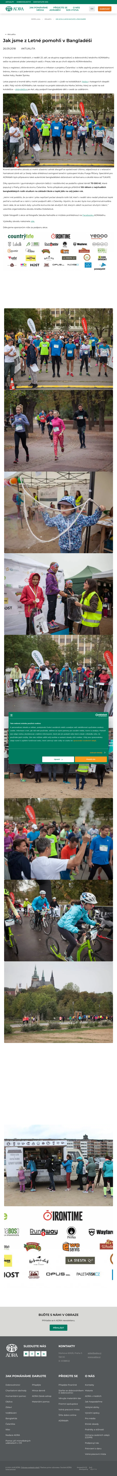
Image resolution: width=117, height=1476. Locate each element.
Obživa (9, 1401)
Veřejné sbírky (92, 1407)
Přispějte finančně (68, 1385)
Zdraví (9, 1407)
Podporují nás (92, 1443)
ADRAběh (55, 10)
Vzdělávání (11, 1413)
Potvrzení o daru (93, 1448)
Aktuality (10, 2)
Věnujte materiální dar (70, 1398)
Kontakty (89, 1385)
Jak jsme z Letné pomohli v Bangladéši (71, 19)
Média (40, 10)
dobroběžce (21, 89)
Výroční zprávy (92, 1413)
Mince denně (38, 1390)
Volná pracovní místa (69, 1409)
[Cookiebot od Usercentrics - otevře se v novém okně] (97, 715)
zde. (33, 221)
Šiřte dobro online (67, 1415)
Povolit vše (90, 759)
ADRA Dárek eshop (41, 1396)
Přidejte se (60, 7)
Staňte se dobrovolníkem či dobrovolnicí (71, 1391)
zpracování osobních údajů (84, 741)
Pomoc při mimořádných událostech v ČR (18, 1442)
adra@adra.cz (94, 1353)
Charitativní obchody (16, 1390)
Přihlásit (58, 1328)
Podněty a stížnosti (94, 1429)
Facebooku (88, 215)
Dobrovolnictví (24, 2)
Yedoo (85, 81)
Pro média (90, 1418)
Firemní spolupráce (68, 1404)
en (92, 9)
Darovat (105, 9)
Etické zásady (92, 1424)
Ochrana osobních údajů (30, 1467)
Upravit (58, 759)
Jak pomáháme (38, 7)
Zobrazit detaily (96, 753)
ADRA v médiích (93, 1396)
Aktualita (11, 34)
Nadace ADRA (13, 1435)
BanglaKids (11, 1418)
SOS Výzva (72, 10)
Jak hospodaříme (93, 1401)
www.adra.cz (94, 1357)
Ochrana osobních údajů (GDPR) (97, 1436)
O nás (76, 7)
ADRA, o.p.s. (35, 19)
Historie (89, 1390)
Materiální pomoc (41, 1401)
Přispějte (36, 1385)
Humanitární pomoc (16, 1396)
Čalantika (10, 1424)
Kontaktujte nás (40, 2)
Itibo (8, 1429)
